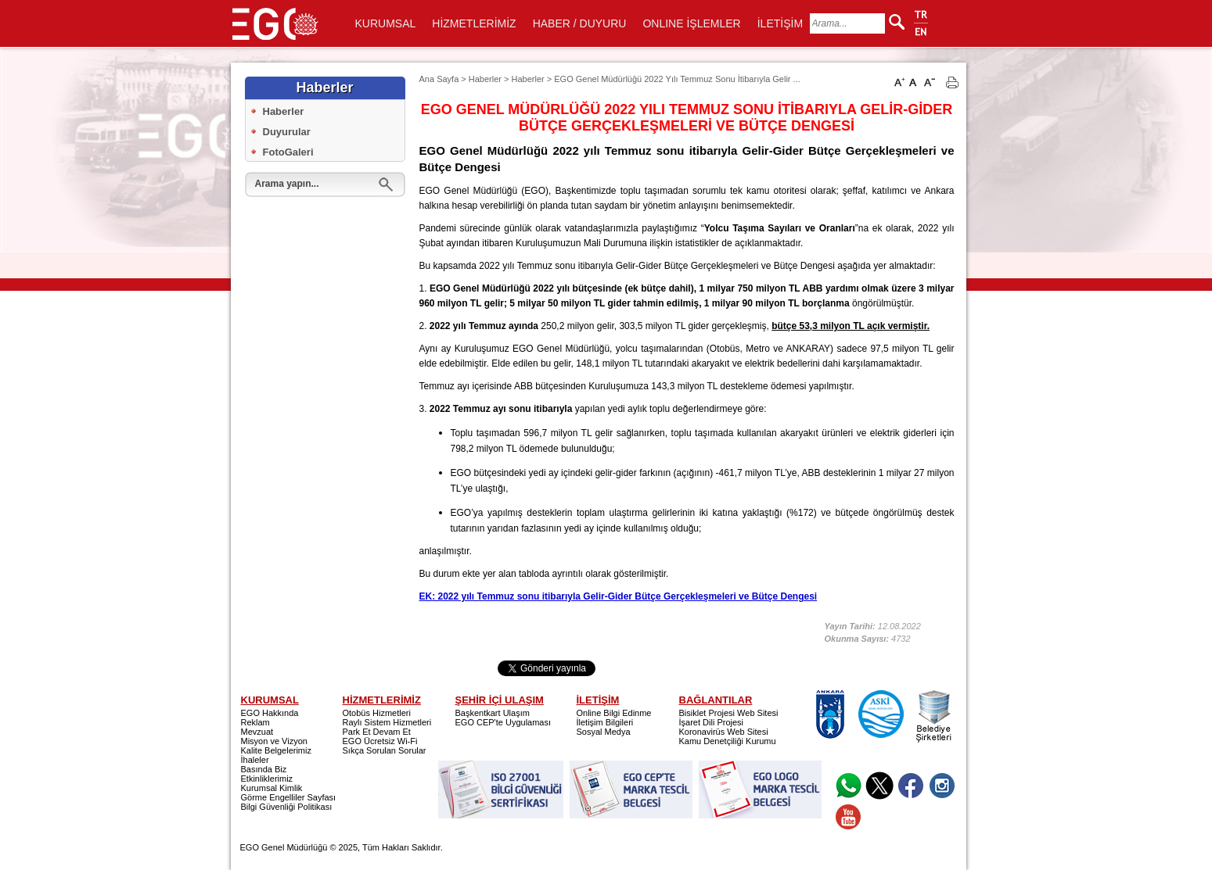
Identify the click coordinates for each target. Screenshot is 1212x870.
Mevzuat (257, 731)
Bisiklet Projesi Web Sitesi (729, 713)
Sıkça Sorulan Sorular (384, 750)
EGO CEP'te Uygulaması (503, 722)
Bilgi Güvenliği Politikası (287, 806)
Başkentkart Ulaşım (492, 713)
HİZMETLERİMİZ (474, 23)
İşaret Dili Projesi (711, 722)
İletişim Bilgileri (605, 722)
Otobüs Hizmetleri (377, 713)
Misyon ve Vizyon (274, 741)
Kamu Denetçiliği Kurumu (727, 741)
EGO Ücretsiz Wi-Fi (380, 741)
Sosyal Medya (604, 731)
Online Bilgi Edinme (614, 713)
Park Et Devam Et (377, 731)
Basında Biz (264, 769)
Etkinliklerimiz (267, 778)
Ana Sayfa (439, 79)
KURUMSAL (385, 23)
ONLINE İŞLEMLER (691, 23)
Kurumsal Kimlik (272, 788)
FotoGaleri (288, 152)
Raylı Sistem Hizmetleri (387, 722)
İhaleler (255, 759)
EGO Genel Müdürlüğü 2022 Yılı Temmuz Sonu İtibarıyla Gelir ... (677, 79)
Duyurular (287, 132)
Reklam (255, 722)
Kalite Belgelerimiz (276, 750)
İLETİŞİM (780, 23)
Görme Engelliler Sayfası (288, 797)
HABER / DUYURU (580, 23)
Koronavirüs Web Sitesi (723, 731)
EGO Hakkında (270, 713)
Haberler (283, 111)
